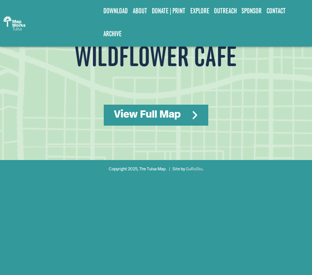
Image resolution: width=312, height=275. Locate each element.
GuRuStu (194, 169)
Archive (112, 33)
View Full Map (147, 115)
